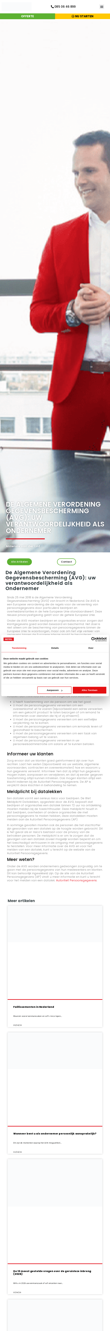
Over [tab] (91, 648)
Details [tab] (55, 648)
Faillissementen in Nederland (33, 1008)
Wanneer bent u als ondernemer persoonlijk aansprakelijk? (55, 1135)
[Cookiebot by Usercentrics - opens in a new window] (93, 639)
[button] (101, 6)
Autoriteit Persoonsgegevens (76, 882)
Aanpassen (54, 690)
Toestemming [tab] (19, 648)
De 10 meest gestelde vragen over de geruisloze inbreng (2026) (52, 1274)
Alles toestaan (89, 690)
